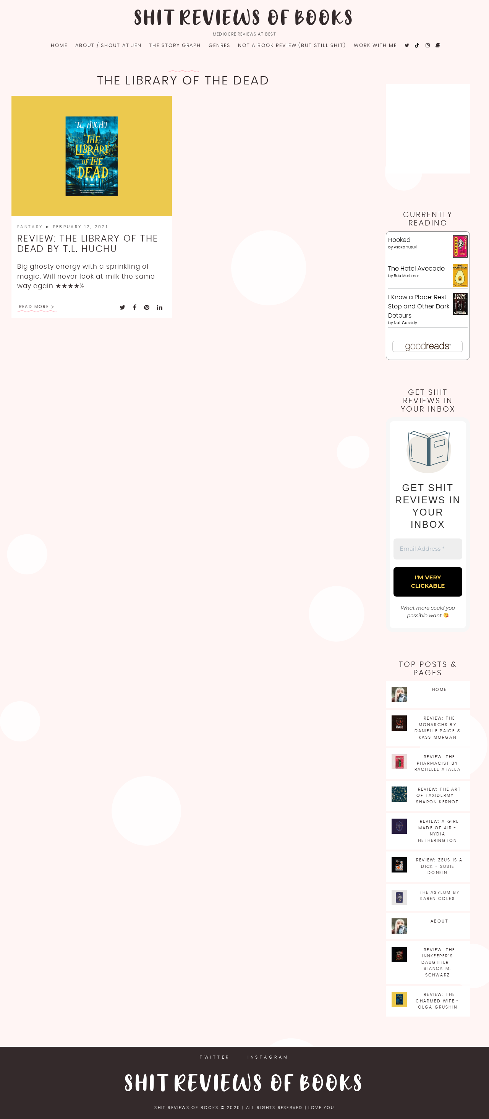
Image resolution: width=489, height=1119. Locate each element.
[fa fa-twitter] (407, 45)
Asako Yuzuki (405, 247)
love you (321, 1108)
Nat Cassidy (405, 323)
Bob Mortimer (406, 276)
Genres (219, 45)
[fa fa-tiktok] (418, 45)
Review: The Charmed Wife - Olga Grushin (437, 1001)
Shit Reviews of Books (244, 19)
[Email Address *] (427, 549)
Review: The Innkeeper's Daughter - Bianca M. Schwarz (438, 962)
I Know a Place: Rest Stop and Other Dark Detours (418, 306)
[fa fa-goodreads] (438, 45)
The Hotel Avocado (416, 269)
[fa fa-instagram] (428, 45)
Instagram (268, 1057)
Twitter (215, 1057)
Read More (34, 307)
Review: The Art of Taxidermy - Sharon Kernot (438, 795)
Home (59, 45)
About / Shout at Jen (108, 45)
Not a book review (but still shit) (292, 45)
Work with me (375, 45)
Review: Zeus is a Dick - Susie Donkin (439, 866)
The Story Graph (175, 45)
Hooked (399, 240)
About (440, 921)
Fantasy (31, 227)
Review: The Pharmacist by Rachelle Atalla (438, 763)
